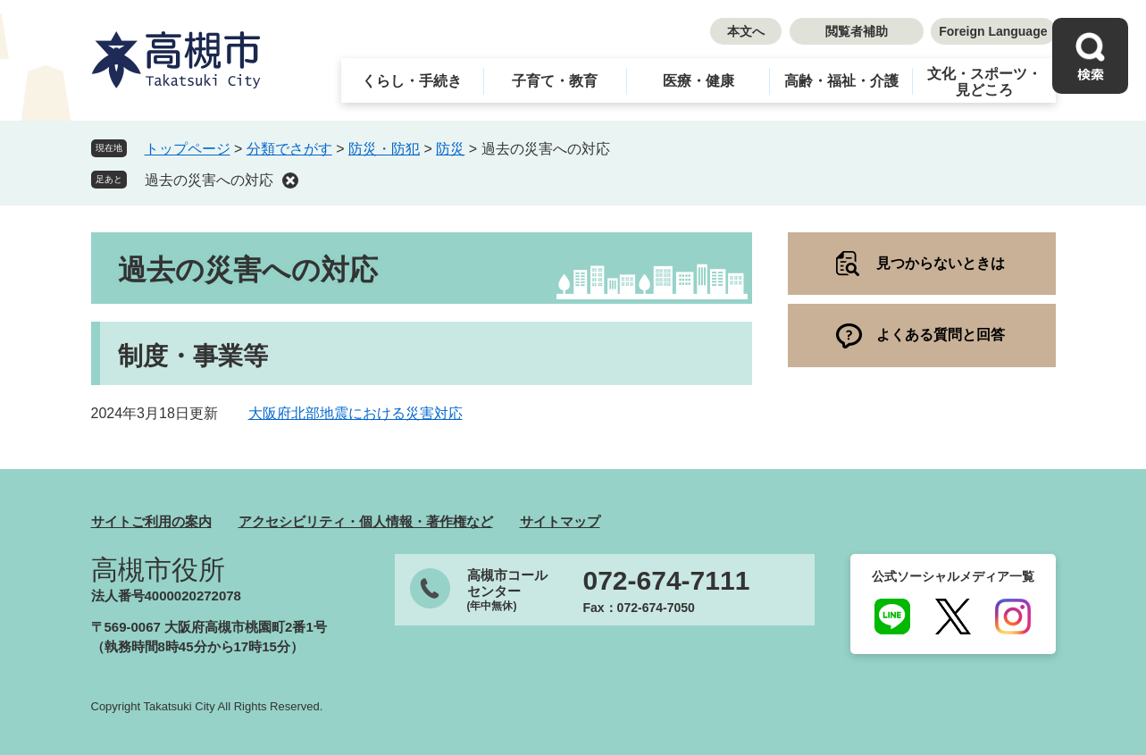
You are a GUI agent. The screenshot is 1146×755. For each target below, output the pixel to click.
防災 (450, 148)
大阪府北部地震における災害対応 (355, 413)
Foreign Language (993, 31)
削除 (290, 180)
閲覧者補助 (856, 31)
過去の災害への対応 (209, 180)
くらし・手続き (412, 80)
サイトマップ (560, 521)
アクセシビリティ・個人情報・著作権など (365, 521)
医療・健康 (698, 80)
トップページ (187, 148)
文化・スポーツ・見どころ (984, 81)
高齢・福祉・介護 (841, 80)
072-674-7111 (666, 580)
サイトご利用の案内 (151, 521)
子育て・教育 (555, 80)
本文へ (746, 31)
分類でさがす (289, 148)
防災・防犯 (384, 148)
